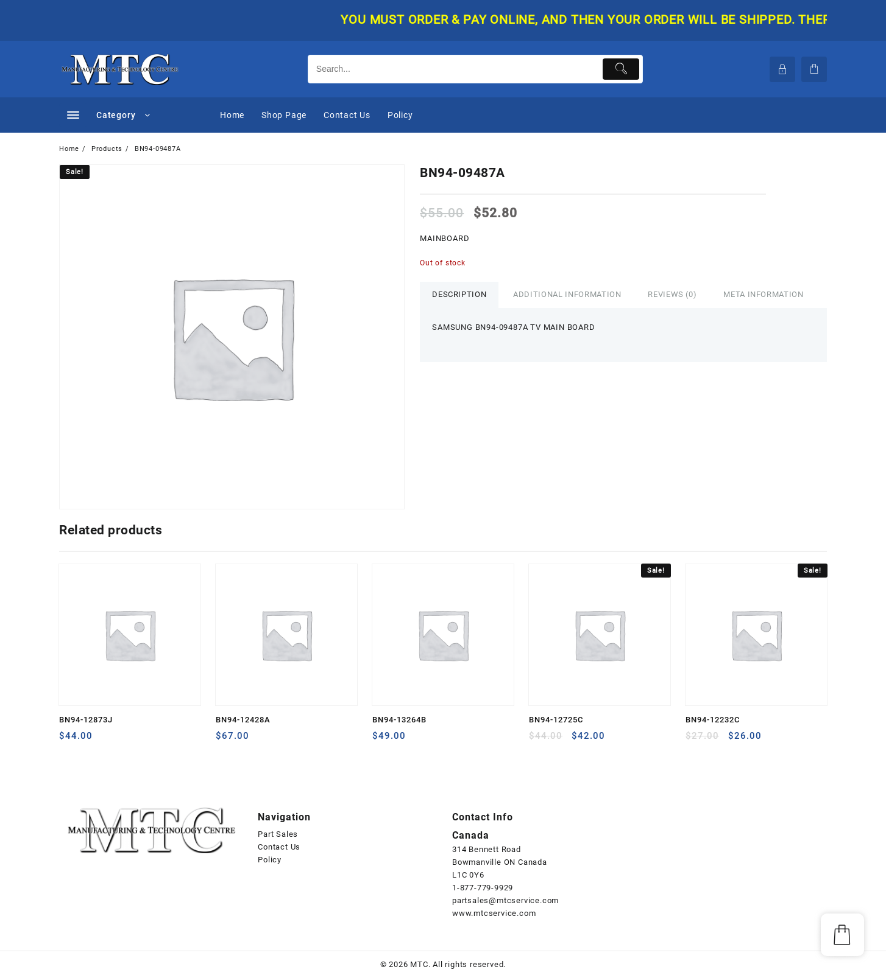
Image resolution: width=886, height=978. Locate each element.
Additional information (567, 294)
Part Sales (278, 834)
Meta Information (763, 294)
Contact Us (279, 846)
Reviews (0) (672, 294)
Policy (270, 859)
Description (459, 294)
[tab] (459, 295)
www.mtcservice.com (494, 913)
